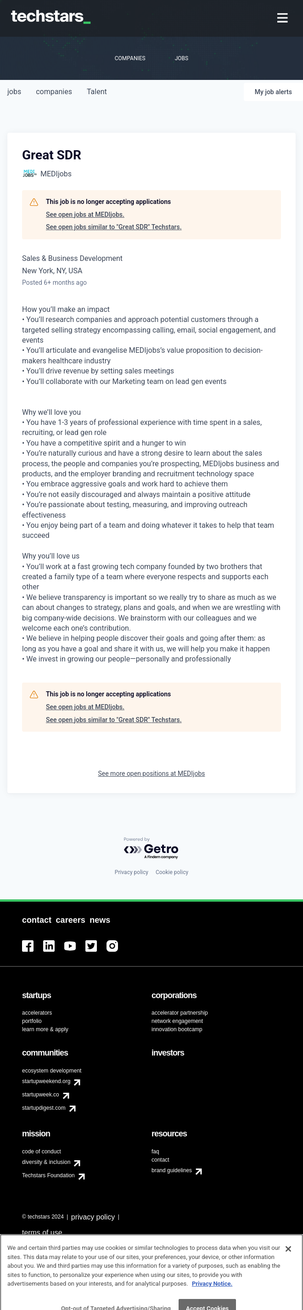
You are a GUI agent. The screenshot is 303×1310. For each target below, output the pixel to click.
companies (54, 91)
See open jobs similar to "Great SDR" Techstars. (114, 227)
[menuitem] (283, 18)
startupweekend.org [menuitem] (46, 1081)
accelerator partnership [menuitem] (180, 1013)
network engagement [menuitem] (177, 1021)
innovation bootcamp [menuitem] (177, 1029)
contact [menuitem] (160, 1160)
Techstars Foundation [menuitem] (48, 1175)
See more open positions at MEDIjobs (151, 773)
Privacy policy (131, 872)
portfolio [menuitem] (32, 1021)
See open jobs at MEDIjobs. (85, 214)
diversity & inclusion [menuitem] (46, 1162)
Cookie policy (172, 872)
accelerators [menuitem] (37, 1013)
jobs (14, 91)
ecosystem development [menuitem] (51, 1070)
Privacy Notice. (212, 1297)
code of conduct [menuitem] (41, 1151)
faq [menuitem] (155, 1151)
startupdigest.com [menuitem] (44, 1108)
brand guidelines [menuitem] (172, 1170)
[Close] (288, 1263)
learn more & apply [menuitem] (45, 1029)
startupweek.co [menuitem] (40, 1094)
